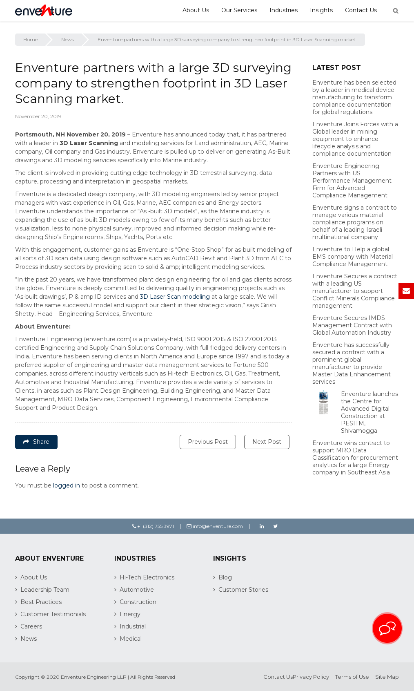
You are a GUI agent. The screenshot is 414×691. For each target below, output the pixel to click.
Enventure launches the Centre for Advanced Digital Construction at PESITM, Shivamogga (369, 412)
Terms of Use (352, 676)
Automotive (137, 589)
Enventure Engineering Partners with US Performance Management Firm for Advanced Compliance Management (352, 180)
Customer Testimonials (53, 614)
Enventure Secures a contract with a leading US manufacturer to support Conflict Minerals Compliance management (354, 291)
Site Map (387, 676)
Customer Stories (243, 589)
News (67, 39)
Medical (131, 638)
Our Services (239, 10)
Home (30, 39)
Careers (31, 626)
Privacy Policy (311, 676)
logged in (66, 485)
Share (36, 441)
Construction (138, 602)
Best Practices (41, 602)
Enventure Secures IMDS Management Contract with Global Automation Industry (352, 325)
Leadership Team (44, 589)
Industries (283, 10)
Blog (225, 577)
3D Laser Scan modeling (175, 296)
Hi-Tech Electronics (147, 577)
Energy (130, 614)
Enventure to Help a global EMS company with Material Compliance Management (352, 257)
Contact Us (361, 10)
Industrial (133, 626)
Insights (321, 10)
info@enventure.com (215, 526)
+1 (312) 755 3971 (153, 526)
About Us (196, 10)
